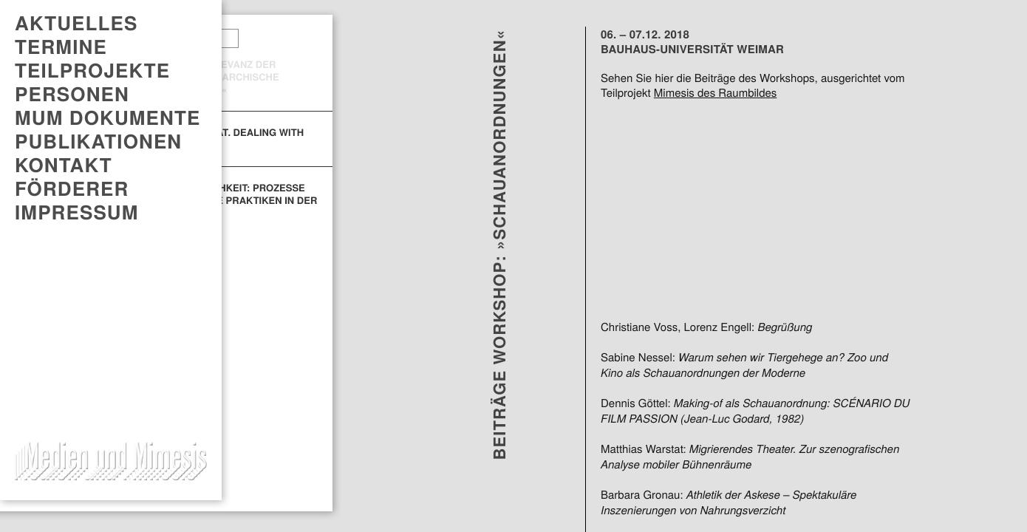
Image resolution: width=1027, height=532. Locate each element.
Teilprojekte (92, 70)
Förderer (72, 188)
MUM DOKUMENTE (107, 117)
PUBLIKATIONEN (98, 141)
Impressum (77, 212)
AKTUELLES (76, 23)
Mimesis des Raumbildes (715, 93)
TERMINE (61, 46)
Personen (72, 94)
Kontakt (63, 165)
